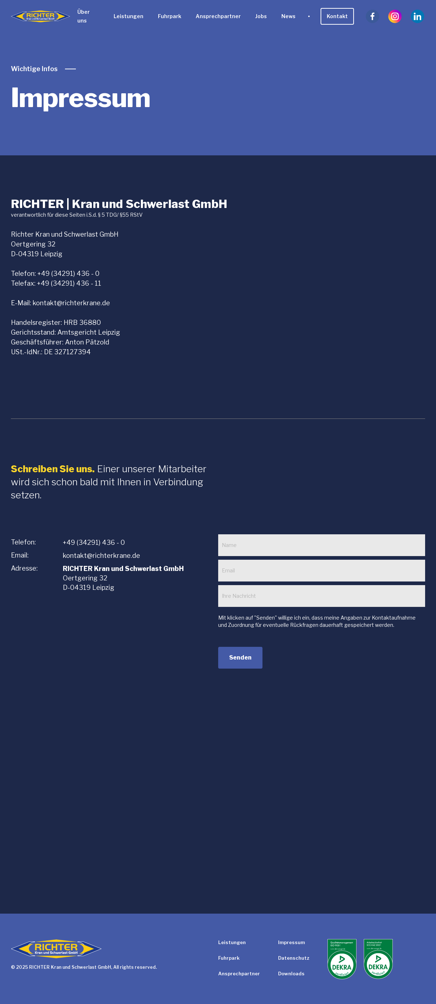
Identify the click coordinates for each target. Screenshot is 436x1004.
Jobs (261, 16)
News (288, 16)
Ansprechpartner (218, 16)
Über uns (83, 16)
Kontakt (337, 16)
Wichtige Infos (34, 69)
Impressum (291, 942)
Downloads (291, 973)
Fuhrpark (169, 16)
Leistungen (128, 16)
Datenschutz (293, 958)
